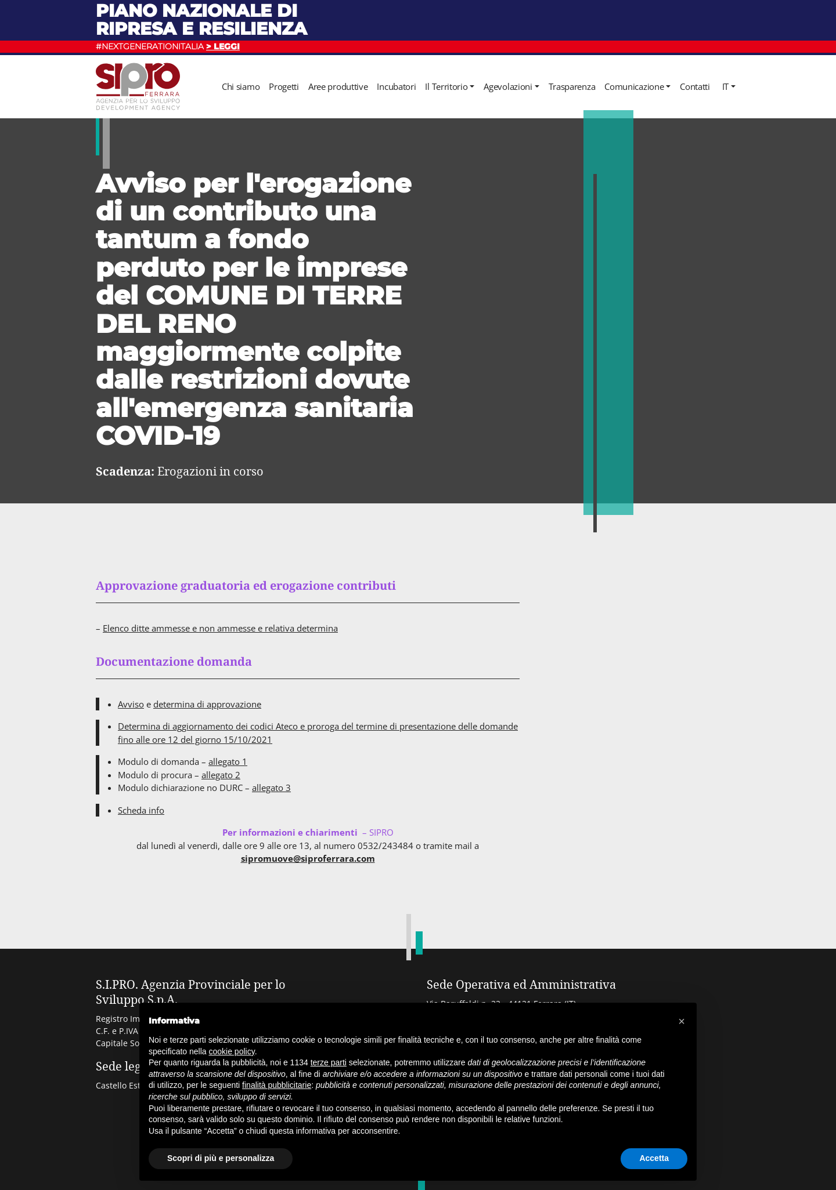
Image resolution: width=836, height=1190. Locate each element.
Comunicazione (634, 86)
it (725, 86)
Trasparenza (572, 86)
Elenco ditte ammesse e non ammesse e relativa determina (220, 628)
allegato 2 (220, 775)
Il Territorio (446, 86)
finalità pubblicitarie (276, 1085)
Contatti (695, 86)
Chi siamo (241, 86)
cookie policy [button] (232, 1051)
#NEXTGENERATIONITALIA (168, 46)
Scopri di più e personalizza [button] (220, 1158)
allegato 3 (271, 787)
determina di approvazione (207, 704)
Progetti (284, 86)
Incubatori (396, 86)
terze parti (329, 1062)
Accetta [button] (654, 1158)
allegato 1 (227, 761)
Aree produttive (338, 86)
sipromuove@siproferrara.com (308, 858)
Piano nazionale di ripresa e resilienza (201, 19)
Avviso (131, 704)
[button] (681, 1021)
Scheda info (141, 810)
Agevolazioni (508, 86)
